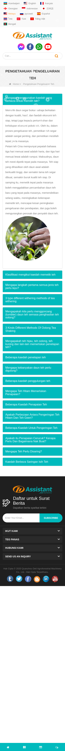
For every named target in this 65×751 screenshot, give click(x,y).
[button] (32, 99)
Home (14, 84)
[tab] (32, 99)
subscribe (51, 518)
